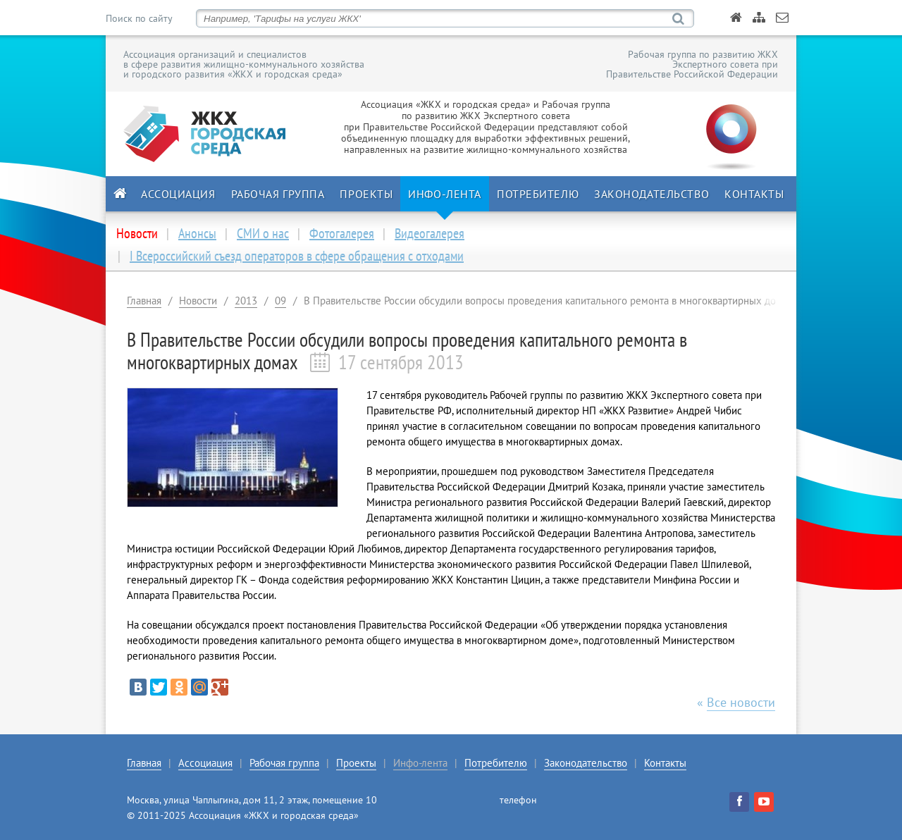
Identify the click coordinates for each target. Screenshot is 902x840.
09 (280, 300)
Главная (144, 300)
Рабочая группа (278, 194)
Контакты (754, 194)
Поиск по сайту (139, 18)
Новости (198, 300)
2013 (246, 300)
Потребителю (538, 194)
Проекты (366, 194)
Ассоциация (178, 194)
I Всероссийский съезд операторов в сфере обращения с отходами (297, 256)
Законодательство (651, 194)
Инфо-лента (444, 194)
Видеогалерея (429, 233)
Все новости (741, 702)
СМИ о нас (263, 233)
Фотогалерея (341, 233)
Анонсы (197, 233)
